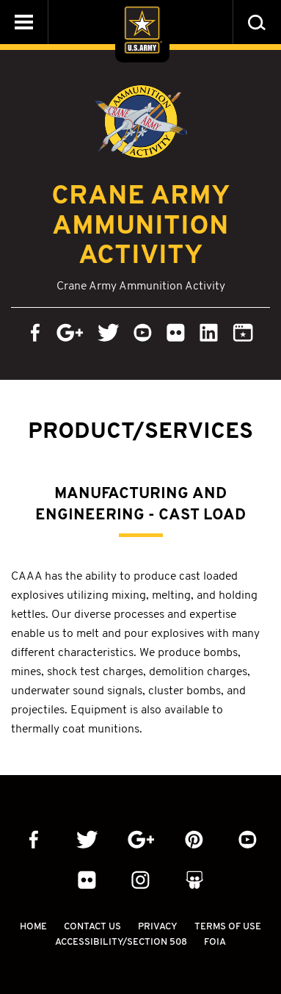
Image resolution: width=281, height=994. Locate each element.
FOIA (215, 941)
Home (33, 926)
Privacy (158, 926)
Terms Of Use (227, 926)
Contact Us (92, 926)
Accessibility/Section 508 (121, 941)
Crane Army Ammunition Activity (140, 224)
